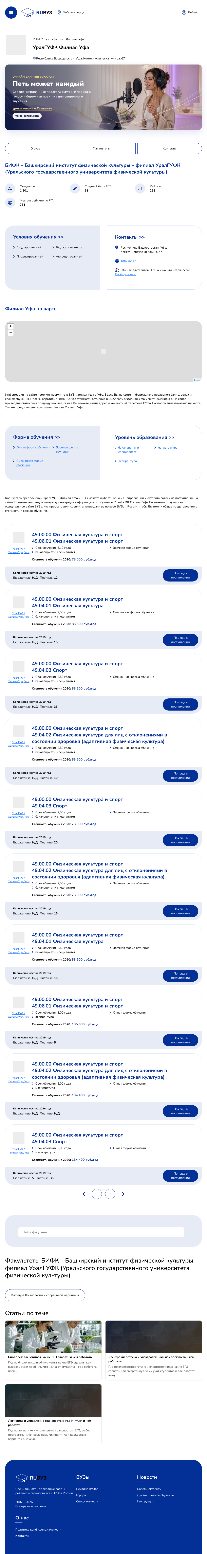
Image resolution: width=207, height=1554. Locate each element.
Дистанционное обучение (155, 1495)
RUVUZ (38, 39)
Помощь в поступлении (180, 575)
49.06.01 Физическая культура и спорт (77, 541)
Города (81, 1495)
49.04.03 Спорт (49, 670)
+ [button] (10, 327)
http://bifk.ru (129, 261)
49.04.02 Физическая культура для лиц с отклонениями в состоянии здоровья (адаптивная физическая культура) (99, 738)
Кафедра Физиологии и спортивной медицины (45, 1295)
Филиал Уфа (75, 39)
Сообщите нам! (125, 274)
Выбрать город (73, 12)
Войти (192, 12)
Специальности (87, 1501)
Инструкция (145, 1501)
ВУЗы (83, 1477)
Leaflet (197, 380)
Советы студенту (149, 1489)
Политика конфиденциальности (38, 1530)
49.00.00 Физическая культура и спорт (77, 534)
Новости (147, 1477)
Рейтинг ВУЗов (87, 1489)
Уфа (55, 39)
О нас (22, 1518)
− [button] (10, 333)
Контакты (22, 1536)
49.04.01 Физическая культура (68, 605)
